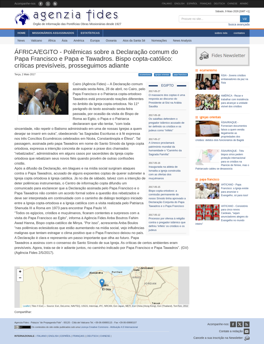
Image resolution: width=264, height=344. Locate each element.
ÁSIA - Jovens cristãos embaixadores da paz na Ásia (234, 79)
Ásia (64, 40)
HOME (22, 33)
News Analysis (182, 40)
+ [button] (20, 272)
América (79, 40)
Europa (95, 40)
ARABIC (244, 3)
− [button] (20, 278)
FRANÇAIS (205, 3)
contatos (239, 33)
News (21, 40)
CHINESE (232, 3)
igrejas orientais (162, 75)
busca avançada (239, 24)
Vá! (245, 18)
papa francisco (180, 75)
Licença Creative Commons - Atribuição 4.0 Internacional (109, 327)
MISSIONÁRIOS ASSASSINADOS (53, 33)
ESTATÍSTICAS (90, 33)
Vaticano (36, 40)
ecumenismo (145, 75)
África (51, 40)
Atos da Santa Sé (134, 40)
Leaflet (26, 306)
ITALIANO (167, 3)
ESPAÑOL (192, 3)
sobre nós (221, 33)
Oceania (111, 40)
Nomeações (159, 40)
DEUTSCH (219, 3)
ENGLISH (179, 3)
